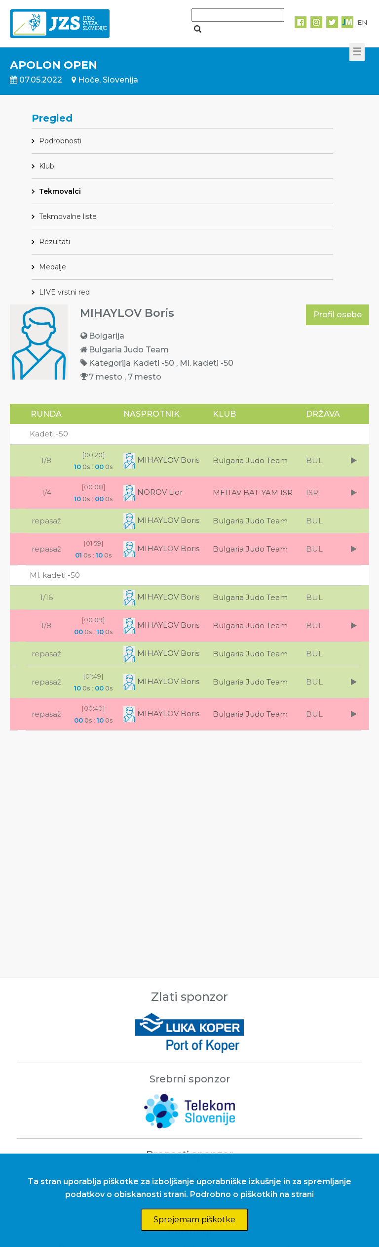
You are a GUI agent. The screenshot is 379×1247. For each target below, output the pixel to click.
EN (362, 22)
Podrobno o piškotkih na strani (252, 1194)
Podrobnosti (60, 140)
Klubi (47, 166)
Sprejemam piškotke (194, 1219)
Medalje (52, 266)
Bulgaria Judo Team (250, 460)
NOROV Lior (153, 492)
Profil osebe (337, 314)
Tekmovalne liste (68, 216)
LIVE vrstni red (64, 292)
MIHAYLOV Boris (161, 460)
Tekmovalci (60, 191)
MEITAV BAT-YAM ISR (253, 492)
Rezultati (54, 241)
